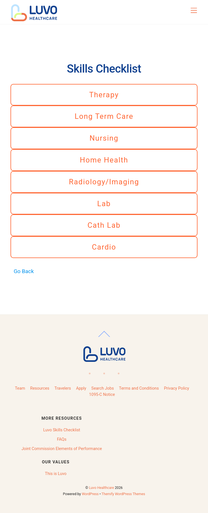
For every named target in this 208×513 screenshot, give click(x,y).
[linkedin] (103, 371)
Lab (104, 203)
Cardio (104, 247)
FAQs (61, 439)
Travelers (62, 388)
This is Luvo (55, 473)
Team (20, 388)
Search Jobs (102, 388)
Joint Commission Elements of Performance (62, 448)
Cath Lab (104, 225)
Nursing (103, 138)
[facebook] (89, 371)
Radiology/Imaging (104, 182)
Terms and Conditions (139, 388)
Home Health (104, 160)
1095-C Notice (102, 394)
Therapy (104, 94)
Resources (39, 388)
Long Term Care (104, 116)
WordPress (90, 494)
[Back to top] (104, 337)
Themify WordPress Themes (123, 494)
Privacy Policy (176, 388)
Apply (81, 388)
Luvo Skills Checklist (61, 430)
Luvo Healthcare (101, 488)
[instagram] (118, 371)
